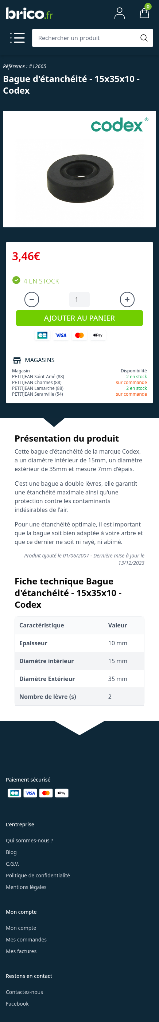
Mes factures (21, 951)
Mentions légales (26, 887)
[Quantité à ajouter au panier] (79, 299)
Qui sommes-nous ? (29, 840)
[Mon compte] (119, 13)
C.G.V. (12, 863)
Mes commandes (26, 939)
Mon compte (21, 927)
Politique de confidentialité (38, 875)
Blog (11, 852)
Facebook (17, 1003)
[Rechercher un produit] (85, 38)
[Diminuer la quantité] (31, 299)
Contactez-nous (24, 991)
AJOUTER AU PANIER (79, 318)
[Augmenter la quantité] (127, 299)
